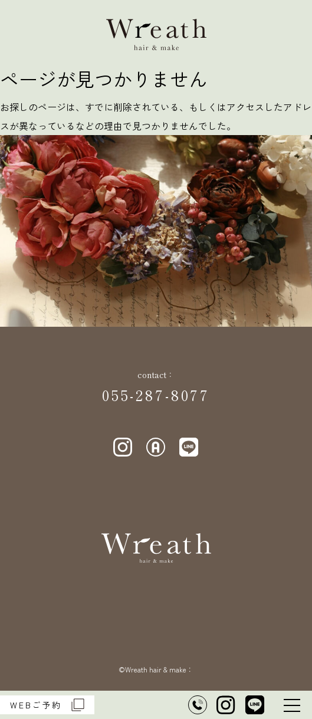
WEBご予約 (47, 704)
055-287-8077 (156, 395)
